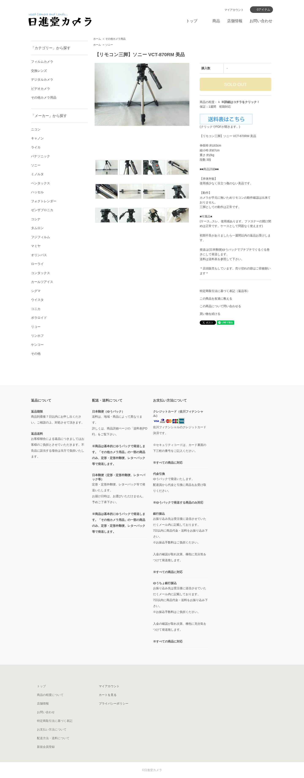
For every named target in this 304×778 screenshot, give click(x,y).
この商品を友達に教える (216, 298)
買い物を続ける (210, 313)
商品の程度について (50, 695)
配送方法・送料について (53, 738)
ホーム (97, 38)
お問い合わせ (261, 21)
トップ (191, 21)
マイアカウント (234, 9)
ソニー (109, 44)
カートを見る (108, 695)
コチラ (237, 102)
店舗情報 (234, 21)
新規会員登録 (46, 746)
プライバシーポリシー (113, 703)
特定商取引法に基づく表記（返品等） (225, 291)
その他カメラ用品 (115, 38)
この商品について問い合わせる (220, 306)
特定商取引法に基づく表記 (54, 720)
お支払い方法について (51, 729)
